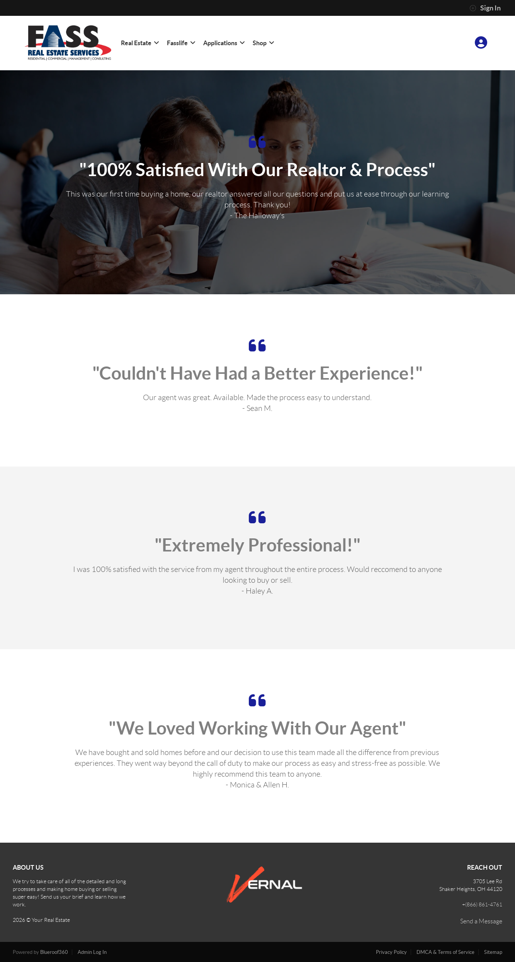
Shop (263, 42)
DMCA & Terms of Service (445, 952)
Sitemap (493, 952)
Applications (224, 42)
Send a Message (481, 921)
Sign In (485, 8)
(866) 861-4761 (483, 904)
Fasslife (181, 42)
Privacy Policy (391, 952)
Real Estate (140, 42)
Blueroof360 (54, 952)
